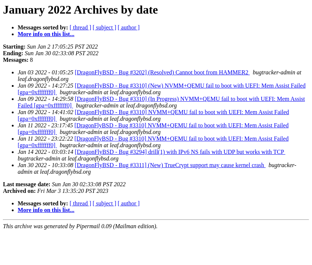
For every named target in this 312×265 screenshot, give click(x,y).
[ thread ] (80, 27)
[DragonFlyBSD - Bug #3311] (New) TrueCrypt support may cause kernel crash (170, 165)
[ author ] (129, 27)
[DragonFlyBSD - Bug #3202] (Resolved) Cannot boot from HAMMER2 (162, 72)
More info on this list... (46, 34)
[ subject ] (104, 27)
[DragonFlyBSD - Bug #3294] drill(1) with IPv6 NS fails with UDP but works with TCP (180, 152)
